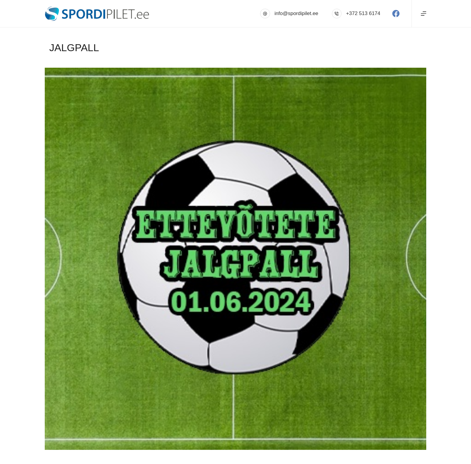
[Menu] (423, 13)
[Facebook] (396, 13)
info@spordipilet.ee (296, 13)
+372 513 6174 (363, 13)
